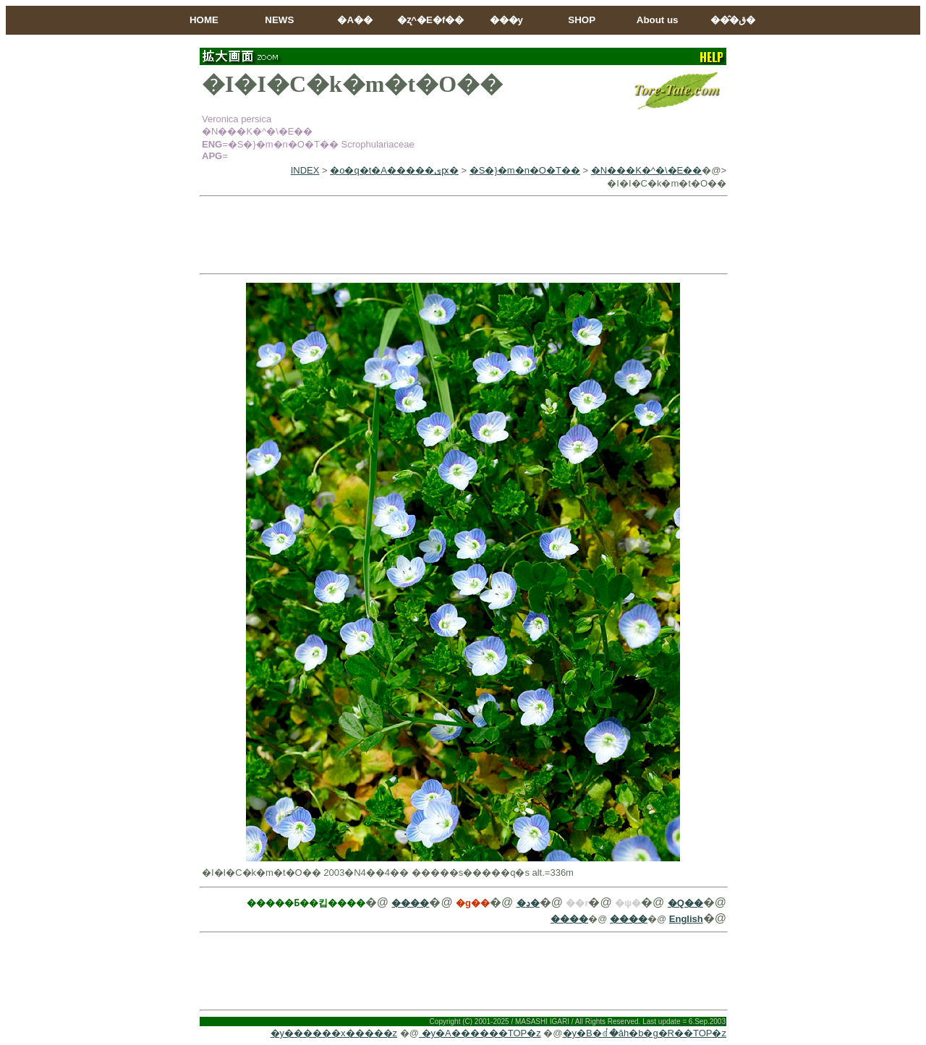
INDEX (305, 170)
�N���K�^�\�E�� (646, 170)
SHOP (581, 19)
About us (658, 19)
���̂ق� (732, 19)
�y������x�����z (334, 1033)
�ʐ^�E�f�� (430, 19)
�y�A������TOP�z (480, 1033)
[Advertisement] (463, 235)
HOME (204, 19)
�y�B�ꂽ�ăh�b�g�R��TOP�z (644, 1033)
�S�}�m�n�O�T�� (525, 170)
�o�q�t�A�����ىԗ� (394, 170)
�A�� (355, 19)
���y (506, 19)
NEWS (279, 19)
